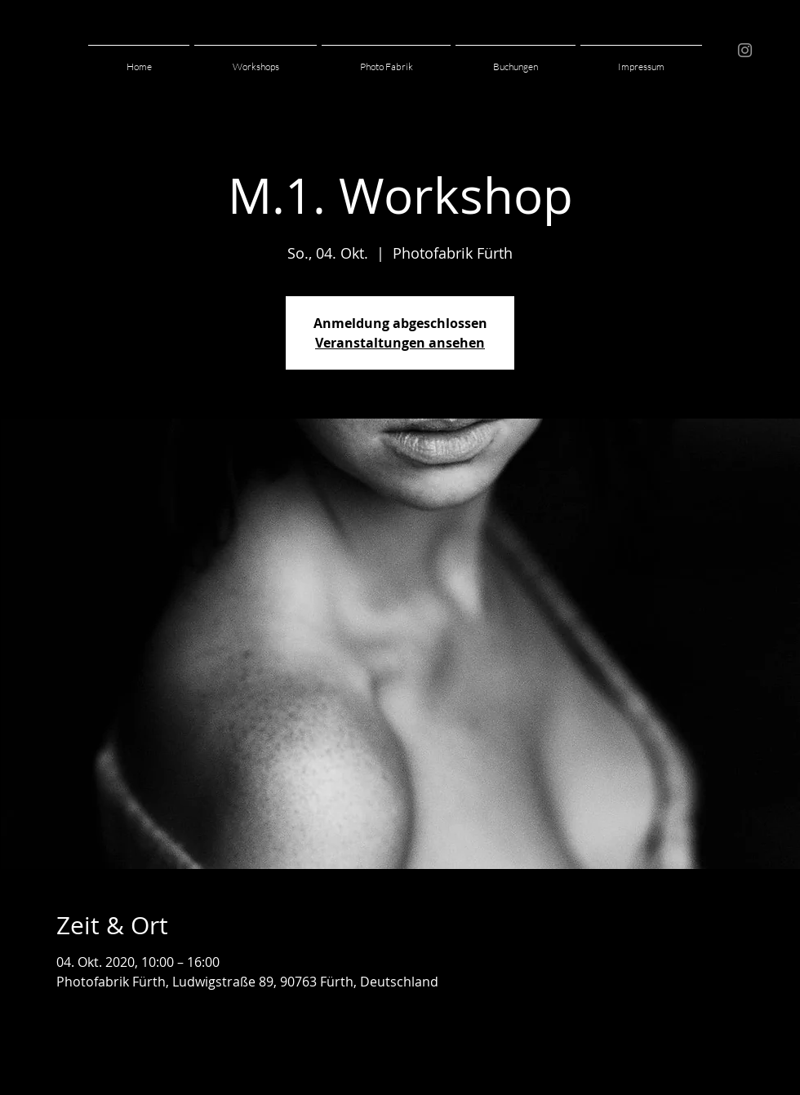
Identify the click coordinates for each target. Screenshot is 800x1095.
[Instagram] (745, 50)
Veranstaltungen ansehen (400, 343)
